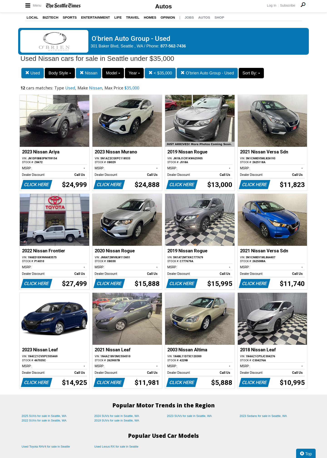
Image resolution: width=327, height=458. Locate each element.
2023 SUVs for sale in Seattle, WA (189, 416)
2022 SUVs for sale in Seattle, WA (44, 420)
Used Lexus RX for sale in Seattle (116, 446)
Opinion (168, 17)
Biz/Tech (50, 17)
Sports (70, 17)
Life (118, 17)
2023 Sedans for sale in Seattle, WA (263, 416)
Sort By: (251, 73)
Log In (271, 5)
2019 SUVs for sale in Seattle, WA (116, 420)
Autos (163, 6)
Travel (132, 17)
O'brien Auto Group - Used (207, 73)
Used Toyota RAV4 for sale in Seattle (46, 446)
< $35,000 (160, 73)
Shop (219, 17)
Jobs (189, 17)
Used (32, 73)
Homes (150, 17)
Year (134, 73)
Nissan (88, 73)
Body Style (60, 73)
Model (113, 73)
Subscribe (287, 5)
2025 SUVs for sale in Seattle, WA (44, 416)
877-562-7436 (173, 46)
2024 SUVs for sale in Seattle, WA (116, 416)
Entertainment (95, 17)
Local (32, 17)
